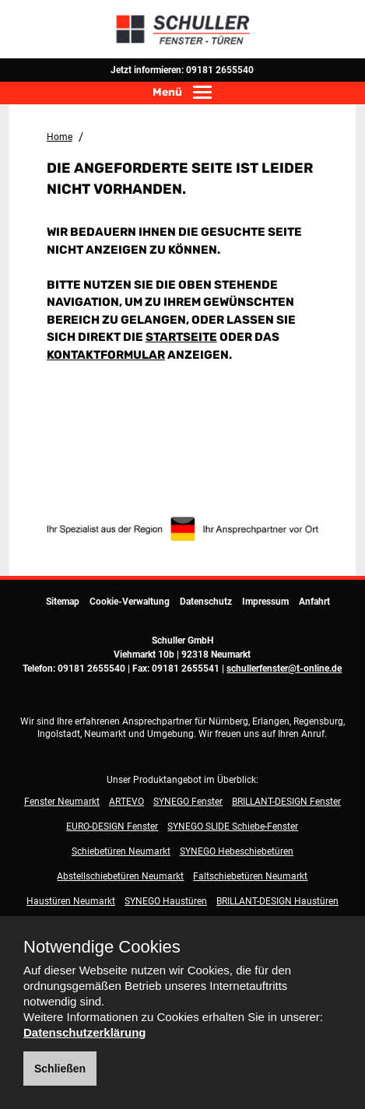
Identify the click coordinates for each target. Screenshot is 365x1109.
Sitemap (62, 601)
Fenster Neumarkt (62, 801)
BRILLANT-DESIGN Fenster (286, 801)
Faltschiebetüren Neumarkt (250, 876)
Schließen (60, 1068)
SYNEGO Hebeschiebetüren (236, 851)
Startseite (181, 337)
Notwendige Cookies (102, 947)
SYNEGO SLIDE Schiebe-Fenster (232, 826)
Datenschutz (206, 601)
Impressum (265, 601)
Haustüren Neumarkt (70, 901)
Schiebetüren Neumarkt (121, 851)
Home (59, 137)
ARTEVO (126, 801)
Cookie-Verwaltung (129, 601)
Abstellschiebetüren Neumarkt (120, 876)
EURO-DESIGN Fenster (112, 826)
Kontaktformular (106, 355)
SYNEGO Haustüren (166, 901)
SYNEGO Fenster (188, 801)
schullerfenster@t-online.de (284, 668)
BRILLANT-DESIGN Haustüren (277, 901)
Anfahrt (314, 601)
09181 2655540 (220, 70)
